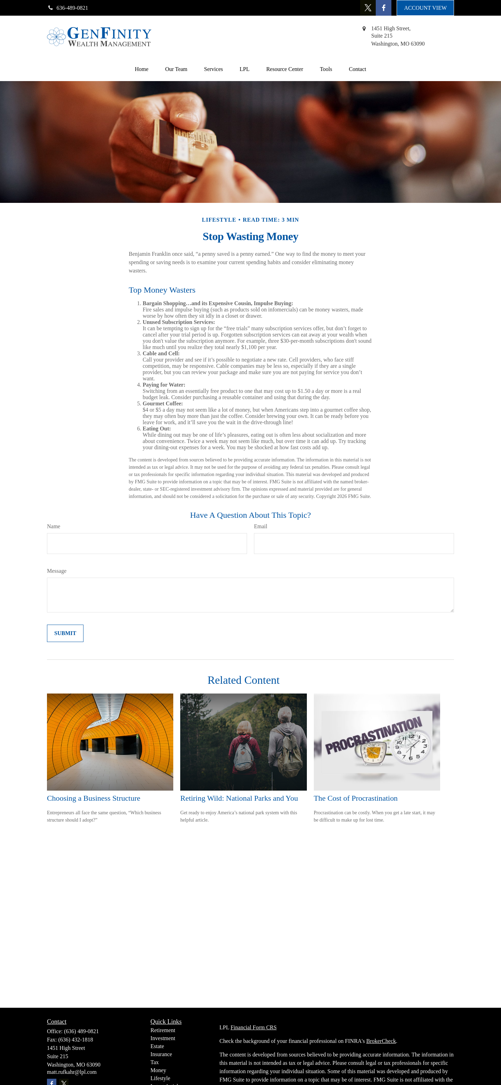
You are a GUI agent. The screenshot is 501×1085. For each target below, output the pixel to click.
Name (53, 526)
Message (56, 571)
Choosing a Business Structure (93, 798)
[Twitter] (368, 8)
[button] (142, 69)
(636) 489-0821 (81, 1031)
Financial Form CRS (254, 1027)
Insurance (161, 1054)
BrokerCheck (381, 1041)
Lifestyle (160, 1078)
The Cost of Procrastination (356, 798)
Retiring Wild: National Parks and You (239, 798)
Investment (163, 1038)
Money (158, 1070)
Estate (157, 1046)
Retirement (163, 1030)
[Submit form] (65, 633)
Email (260, 526)
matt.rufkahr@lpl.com (72, 1072)
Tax (155, 1062)
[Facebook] (383, 8)
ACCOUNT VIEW (425, 8)
